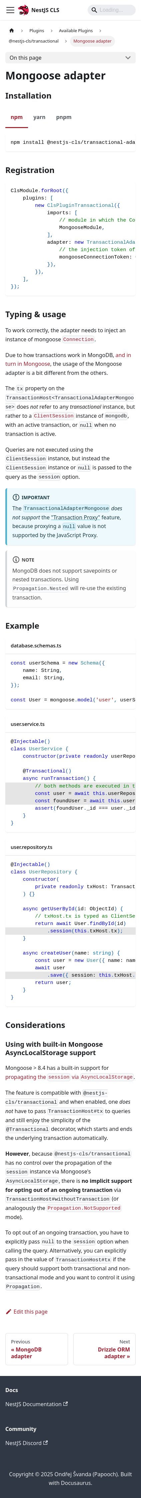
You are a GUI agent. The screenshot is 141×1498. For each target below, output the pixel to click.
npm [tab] (17, 117)
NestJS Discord (26, 1443)
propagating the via (69, 1077)
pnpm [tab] (63, 117)
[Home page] (11, 30)
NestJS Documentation (36, 1404)
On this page (26, 57)
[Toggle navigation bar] (10, 10)
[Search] (112, 10)
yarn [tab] (39, 117)
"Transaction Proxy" (75, 517)
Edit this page (26, 1311)
